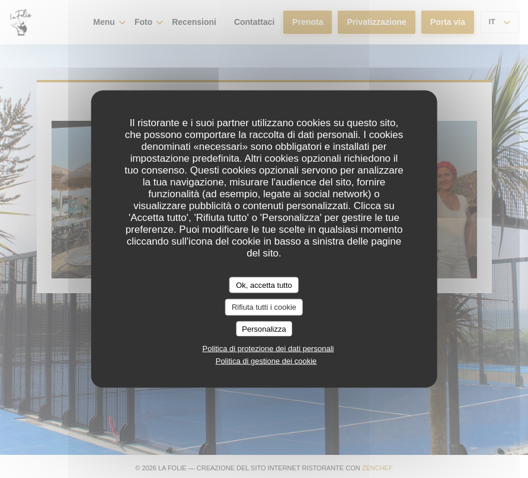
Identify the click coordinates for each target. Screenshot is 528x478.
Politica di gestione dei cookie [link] (266, 361)
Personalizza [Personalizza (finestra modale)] (264, 328)
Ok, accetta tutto (264, 284)
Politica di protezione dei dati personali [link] (268, 348)
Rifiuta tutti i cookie (264, 307)
